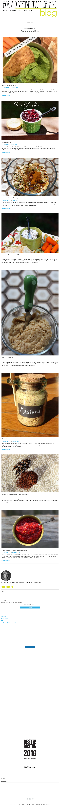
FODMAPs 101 (4, 618)
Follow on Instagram (31, 646)
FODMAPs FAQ (4, 616)
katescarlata (6, 87)
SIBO (2, 620)
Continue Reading (5, 95)
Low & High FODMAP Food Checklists (10, 622)
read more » (3, 584)
